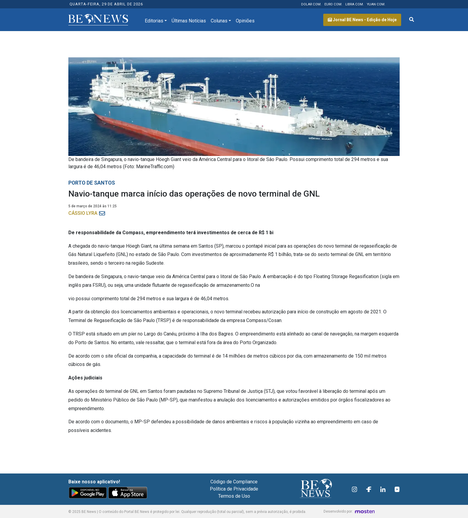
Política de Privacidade (234, 489)
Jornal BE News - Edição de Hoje (362, 19)
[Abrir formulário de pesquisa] (411, 19)
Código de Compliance (234, 482)
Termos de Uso (234, 496)
